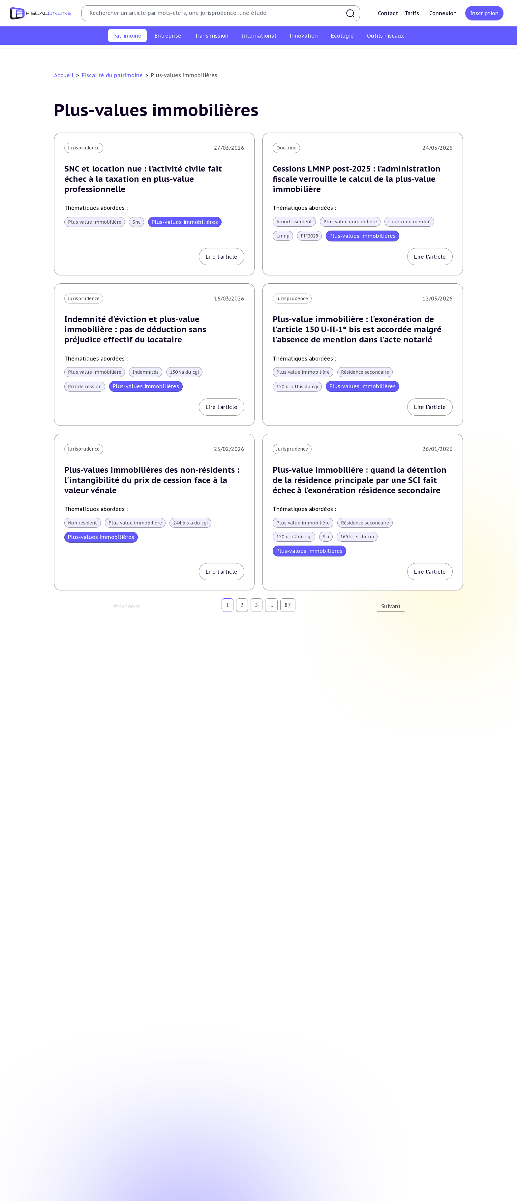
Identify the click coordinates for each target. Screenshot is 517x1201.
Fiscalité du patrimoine (112, 75)
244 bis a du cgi (190, 523)
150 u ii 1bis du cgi (297, 387)
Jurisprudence (84, 148)
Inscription (484, 13)
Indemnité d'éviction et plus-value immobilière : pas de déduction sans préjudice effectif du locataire (135, 329)
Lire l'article (221, 256)
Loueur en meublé (409, 222)
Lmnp (282, 236)
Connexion (443, 13)
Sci (326, 537)
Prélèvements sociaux (370, 54)
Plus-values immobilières (153, 54)
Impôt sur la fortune (215, 54)
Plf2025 (309, 236)
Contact (388, 13)
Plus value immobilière (94, 222)
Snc (136, 222)
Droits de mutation (270, 54)
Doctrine (286, 148)
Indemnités (146, 372)
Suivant (391, 606)
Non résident (82, 523)
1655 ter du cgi (357, 537)
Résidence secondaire (365, 372)
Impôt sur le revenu (93, 54)
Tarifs (412, 13)
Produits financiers (425, 54)
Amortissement (294, 222)
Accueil (64, 75)
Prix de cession (85, 387)
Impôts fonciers (318, 54)
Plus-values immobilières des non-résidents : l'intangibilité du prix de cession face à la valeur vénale (151, 480)
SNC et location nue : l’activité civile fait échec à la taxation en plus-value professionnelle (143, 179)
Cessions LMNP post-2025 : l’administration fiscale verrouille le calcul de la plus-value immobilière (357, 179)
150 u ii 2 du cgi (294, 537)
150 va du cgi (184, 372)
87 (288, 605)
